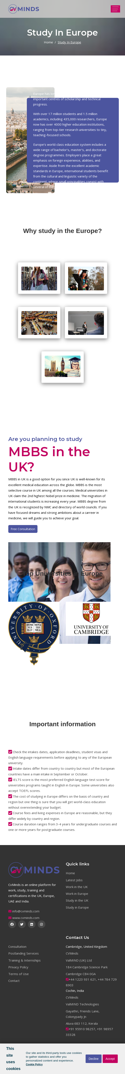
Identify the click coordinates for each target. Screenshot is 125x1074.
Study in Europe (77, 907)
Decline (94, 1058)
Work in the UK (77, 887)
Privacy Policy (18, 967)
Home (48, 42)
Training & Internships (24, 960)
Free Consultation (23, 529)
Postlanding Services (23, 953)
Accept (110, 1058)
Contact (14, 980)
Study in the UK (77, 900)
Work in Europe (77, 893)
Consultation (17, 946)
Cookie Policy (34, 1064)
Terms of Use (18, 974)
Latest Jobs (74, 880)
